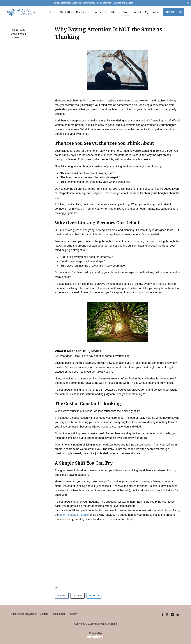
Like (56, 588)
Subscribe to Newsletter (24, 614)
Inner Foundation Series (74, 515)
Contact (44, 614)
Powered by (57, 636)
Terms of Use (58, 614)
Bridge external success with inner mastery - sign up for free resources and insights (95, 3)
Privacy (73, 614)
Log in (155, 12)
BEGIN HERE (173, 12)
